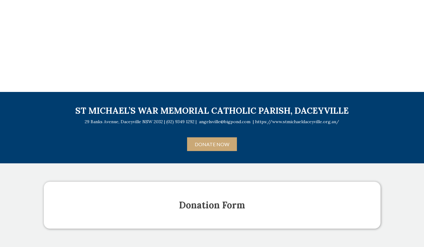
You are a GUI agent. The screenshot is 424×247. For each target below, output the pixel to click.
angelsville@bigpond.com (224, 121)
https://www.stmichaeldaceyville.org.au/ (297, 121)
